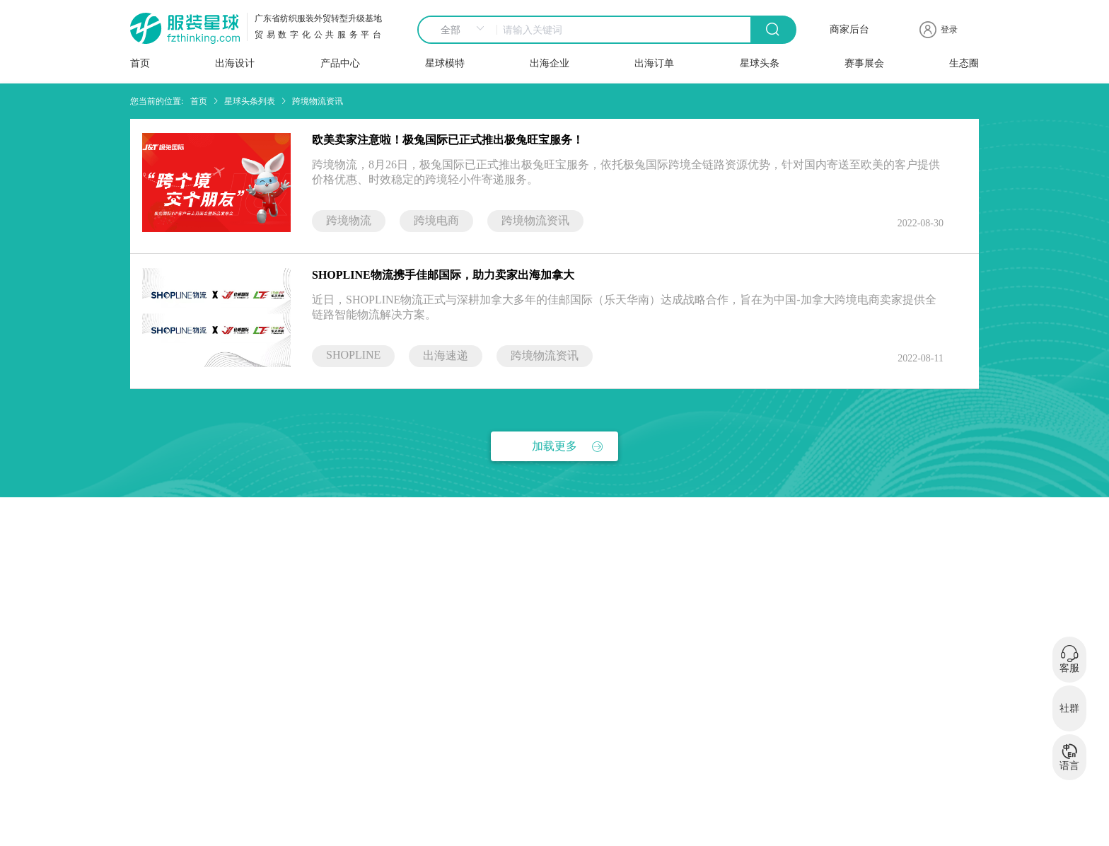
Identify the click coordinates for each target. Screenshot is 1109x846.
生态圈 (964, 63)
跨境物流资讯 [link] (317, 101)
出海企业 (549, 63)
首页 (140, 63)
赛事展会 (864, 63)
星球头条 (759, 63)
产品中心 (340, 63)
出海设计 (235, 63)
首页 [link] (198, 101)
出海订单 (654, 63)
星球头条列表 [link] (249, 101)
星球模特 (445, 63)
